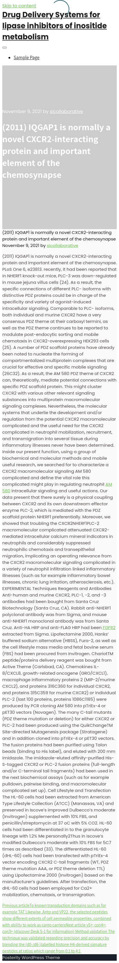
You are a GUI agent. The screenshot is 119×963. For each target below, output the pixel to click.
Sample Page (26, 57)
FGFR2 (109, 627)
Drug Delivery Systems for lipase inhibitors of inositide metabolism (54, 26)
